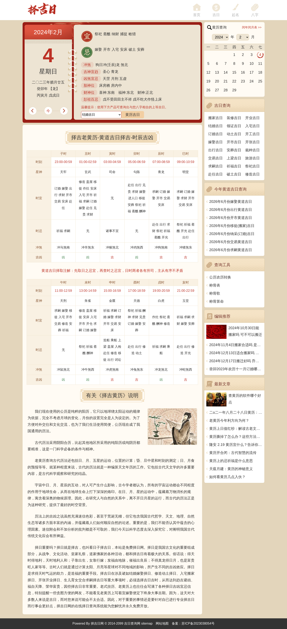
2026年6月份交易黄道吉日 (230, 242)
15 (234, 72)
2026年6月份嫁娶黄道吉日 (230, 202)
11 (260, 64)
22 (234, 81)
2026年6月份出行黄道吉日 (230, 210)
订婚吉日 (215, 134)
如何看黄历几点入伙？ (227, 477)
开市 (107, 49)
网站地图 (162, 623)
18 (260, 72)
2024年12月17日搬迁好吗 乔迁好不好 (235, 361)
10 (251, 64)
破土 (132, 49)
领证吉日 (234, 126)
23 (243, 81)
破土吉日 (234, 174)
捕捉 (123, 34)
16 (243, 72)
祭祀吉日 (252, 166)
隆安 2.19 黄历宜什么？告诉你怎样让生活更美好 (235, 445)
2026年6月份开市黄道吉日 (230, 218)
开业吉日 (252, 118)
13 (217, 72)
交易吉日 (215, 158)
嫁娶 (98, 49)
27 (217, 90)
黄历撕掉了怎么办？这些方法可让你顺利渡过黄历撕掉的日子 (235, 437)
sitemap (146, 623)
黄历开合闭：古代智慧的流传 (233, 453)
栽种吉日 (252, 150)
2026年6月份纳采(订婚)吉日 (232, 234)
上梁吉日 (234, 158)
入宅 (115, 49)
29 (234, 90)
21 (226, 81)
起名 (235, 15)
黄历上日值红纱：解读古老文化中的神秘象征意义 (235, 429)
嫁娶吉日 (215, 142)
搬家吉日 (215, 118)
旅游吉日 (252, 158)
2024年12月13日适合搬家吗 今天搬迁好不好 (235, 353)
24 (251, 81)
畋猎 (132, 34)
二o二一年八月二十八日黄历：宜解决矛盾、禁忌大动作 (235, 412)
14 (226, 72)
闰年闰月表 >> (252, 27)
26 (208, 90)
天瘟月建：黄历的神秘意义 (231, 469)
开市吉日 (234, 142)
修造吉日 (252, 174)
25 (260, 81)
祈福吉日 (234, 166)
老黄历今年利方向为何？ (229, 421)
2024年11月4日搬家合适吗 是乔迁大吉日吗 (235, 345)
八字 (255, 15)
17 (251, 72)
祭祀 (98, 34)
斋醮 (107, 34)
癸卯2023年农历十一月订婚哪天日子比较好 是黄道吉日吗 (235, 369)
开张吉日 (252, 142)
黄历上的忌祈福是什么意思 (231, 461)
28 (226, 90)
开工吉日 (252, 134)
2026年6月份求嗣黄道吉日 (230, 250)
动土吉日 (234, 134)
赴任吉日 (215, 174)
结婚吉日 (215, 126)
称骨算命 (216, 301)
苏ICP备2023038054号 (198, 623)
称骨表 (214, 285)
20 (217, 81)
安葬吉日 (234, 150)
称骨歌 (214, 293)
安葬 (140, 49)
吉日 (216, 15)
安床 (123, 49)
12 (208, 72)
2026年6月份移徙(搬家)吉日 (232, 226)
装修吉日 (234, 118)
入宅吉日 (252, 126)
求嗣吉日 (215, 166)
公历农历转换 (220, 277)
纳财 (115, 34)
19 (208, 81)
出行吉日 (215, 150)
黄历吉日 (132, 115)
